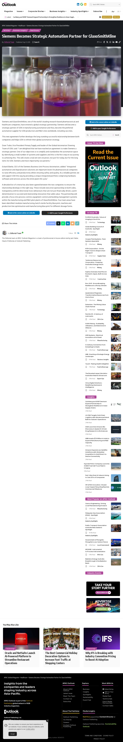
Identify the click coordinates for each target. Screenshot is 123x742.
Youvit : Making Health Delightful (97, 364)
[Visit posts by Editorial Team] (4, 233)
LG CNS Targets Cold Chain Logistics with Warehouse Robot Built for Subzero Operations (97, 417)
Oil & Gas (100, 319)
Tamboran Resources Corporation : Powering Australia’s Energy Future (94, 262)
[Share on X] (107, 42)
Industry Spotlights (91, 235)
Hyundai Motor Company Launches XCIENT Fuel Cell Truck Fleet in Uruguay (96, 466)
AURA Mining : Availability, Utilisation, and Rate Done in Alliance (95, 326)
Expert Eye (100, 378)
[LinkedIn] (78, 4)
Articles (7, 30)
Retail (49, 648)
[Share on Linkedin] (113, 42)
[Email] (116, 42)
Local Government (103, 545)
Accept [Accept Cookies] (13, 734)
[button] (106, 11)
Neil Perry (87, 717)
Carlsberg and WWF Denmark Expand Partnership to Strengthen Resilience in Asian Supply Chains (44, 17)
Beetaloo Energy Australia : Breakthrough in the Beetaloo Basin (96, 561)
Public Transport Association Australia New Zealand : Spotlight (96, 528)
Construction (102, 279)
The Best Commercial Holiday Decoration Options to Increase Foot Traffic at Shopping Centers (61, 658)
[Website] (75, 233)
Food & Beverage (102, 350)
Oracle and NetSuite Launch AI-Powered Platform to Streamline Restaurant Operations (20, 658)
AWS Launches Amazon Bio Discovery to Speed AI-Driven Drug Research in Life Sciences (96, 429)
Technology (101, 222)
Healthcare (34, 30)
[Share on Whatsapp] (110, 42)
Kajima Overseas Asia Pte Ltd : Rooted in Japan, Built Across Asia (96, 274)
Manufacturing (102, 340)
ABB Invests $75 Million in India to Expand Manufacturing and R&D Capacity (97, 441)
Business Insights (20, 30)
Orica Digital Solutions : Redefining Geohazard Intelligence (93, 385)
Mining (99, 244)
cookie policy (30, 729)
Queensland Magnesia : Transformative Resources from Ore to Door (96, 295)
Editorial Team (9, 42)
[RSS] (85, 4)
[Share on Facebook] (104, 42)
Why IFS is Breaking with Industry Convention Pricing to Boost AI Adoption (100, 656)
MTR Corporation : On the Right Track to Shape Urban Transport (95, 251)
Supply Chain (101, 256)
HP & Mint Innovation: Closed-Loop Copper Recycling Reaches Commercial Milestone (97, 487)
